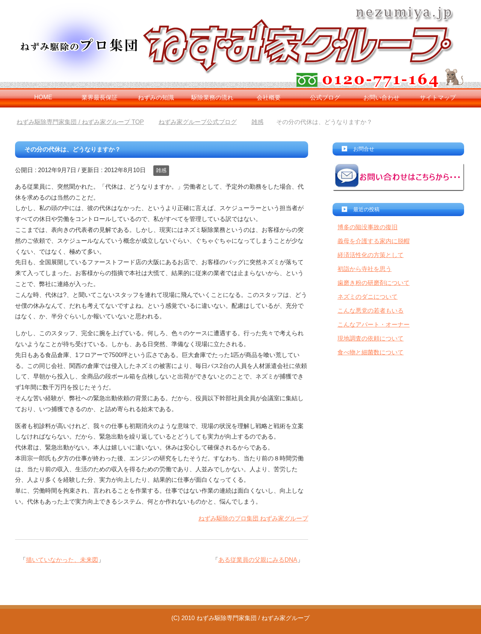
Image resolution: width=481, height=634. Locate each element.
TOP (80, 122)
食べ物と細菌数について (370, 352)
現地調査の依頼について (370, 338)
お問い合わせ (381, 97)
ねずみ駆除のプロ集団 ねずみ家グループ (253, 518)
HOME (43, 97)
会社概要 (269, 97)
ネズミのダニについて (367, 297)
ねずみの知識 (156, 97)
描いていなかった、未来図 (62, 560)
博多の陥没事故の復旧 (367, 227)
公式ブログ (325, 97)
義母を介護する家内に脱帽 (373, 241)
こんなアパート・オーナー (373, 324)
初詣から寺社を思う (364, 269)
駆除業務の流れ (212, 97)
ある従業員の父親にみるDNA (257, 560)
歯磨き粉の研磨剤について (373, 283)
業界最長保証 (100, 97)
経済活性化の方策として (370, 255)
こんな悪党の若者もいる (370, 310)
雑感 (161, 170)
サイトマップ (438, 97)
